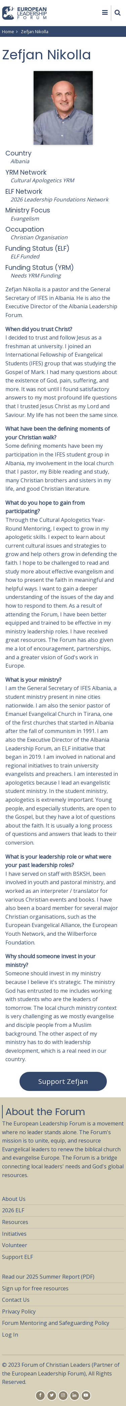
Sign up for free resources (35, 1288)
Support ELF (17, 1257)
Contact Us (16, 1299)
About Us (14, 1199)
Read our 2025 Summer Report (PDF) (48, 1276)
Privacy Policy (19, 1311)
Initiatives (14, 1233)
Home (8, 31)
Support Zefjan (63, 1081)
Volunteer (14, 1245)
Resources (15, 1222)
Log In (10, 1334)
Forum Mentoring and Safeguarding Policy (55, 1323)
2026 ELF (13, 1210)
